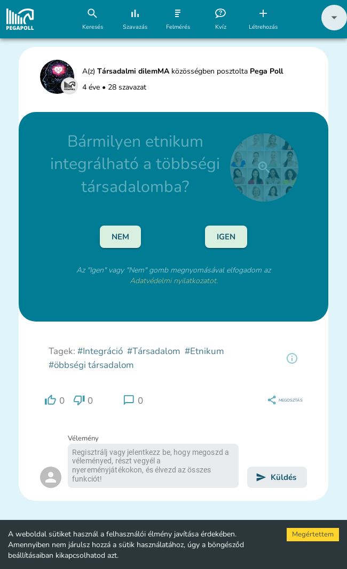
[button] (334, 28)
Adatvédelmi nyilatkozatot (173, 281)
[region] (292, 358)
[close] (264, 167)
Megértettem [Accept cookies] (313, 534)
